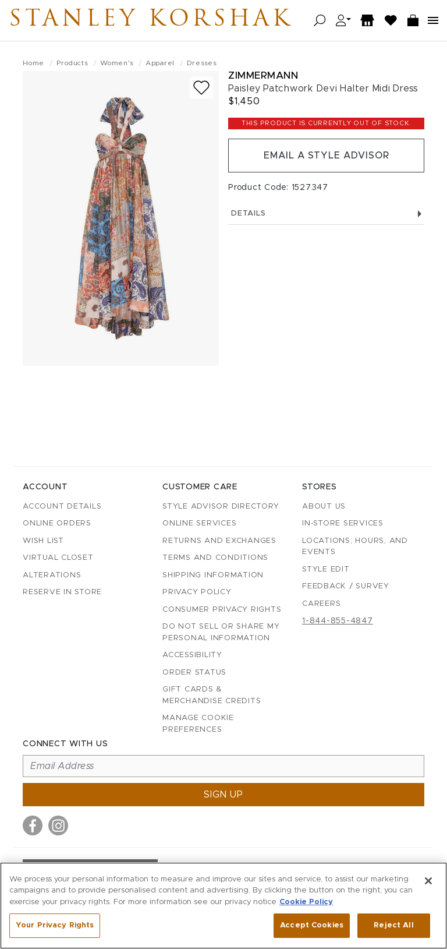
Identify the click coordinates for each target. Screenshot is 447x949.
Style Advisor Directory (220, 506)
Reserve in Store (62, 592)
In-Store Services (343, 523)
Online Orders (57, 523)
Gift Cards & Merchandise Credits (211, 695)
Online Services (199, 523)
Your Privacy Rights (55, 925)
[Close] (428, 881)
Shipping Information (213, 575)
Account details (62, 506)
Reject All (393, 925)
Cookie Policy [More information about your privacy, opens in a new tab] (306, 902)
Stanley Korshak (151, 20)
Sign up (223, 794)
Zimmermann (263, 75)
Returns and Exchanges (219, 541)
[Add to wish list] (201, 87)
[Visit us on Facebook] (32, 825)
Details (326, 213)
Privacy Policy (197, 592)
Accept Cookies (311, 925)
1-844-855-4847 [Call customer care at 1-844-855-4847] (337, 621)
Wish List (43, 541)
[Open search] (320, 21)
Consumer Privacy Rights (221, 609)
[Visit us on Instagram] (58, 825)
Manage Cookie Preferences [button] (198, 723)
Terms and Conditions (215, 558)
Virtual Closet (58, 558)
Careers (321, 604)
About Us (324, 506)
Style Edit (326, 569)
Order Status (194, 672)
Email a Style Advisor (326, 155)
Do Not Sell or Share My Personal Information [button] (220, 632)
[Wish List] (391, 21)
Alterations (52, 575)
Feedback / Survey (345, 586)
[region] (223, 905)
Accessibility (192, 655)
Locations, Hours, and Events (355, 546)
